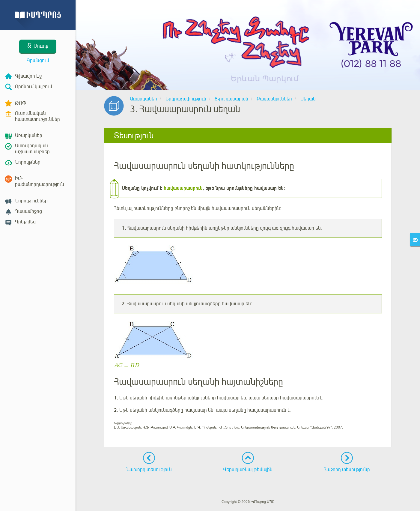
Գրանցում (38, 61)
